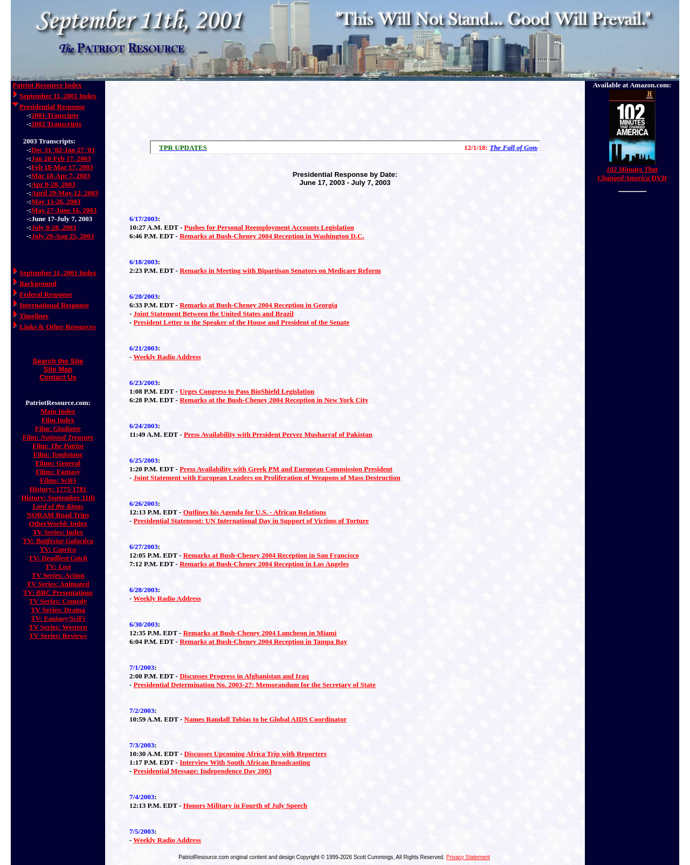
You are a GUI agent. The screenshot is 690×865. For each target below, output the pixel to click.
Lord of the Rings (57, 506)
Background (37, 283)
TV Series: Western (58, 627)
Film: (58, 428)
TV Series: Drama (58, 610)
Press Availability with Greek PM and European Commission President (286, 469)
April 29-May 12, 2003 (64, 193)
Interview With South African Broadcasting (245, 762)
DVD (631, 173)
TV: (58, 541)
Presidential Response (52, 106)
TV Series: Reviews (58, 635)
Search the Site (58, 361)
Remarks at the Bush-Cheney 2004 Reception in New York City (274, 400)
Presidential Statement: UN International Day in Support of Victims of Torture (251, 521)
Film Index (58, 420)
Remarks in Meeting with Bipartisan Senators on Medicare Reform (280, 270)
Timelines (34, 316)
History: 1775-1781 (58, 489)
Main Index (57, 411)
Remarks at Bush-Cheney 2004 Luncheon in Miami (260, 633)
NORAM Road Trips (58, 515)
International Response (54, 305)
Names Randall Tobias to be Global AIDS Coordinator (265, 719)
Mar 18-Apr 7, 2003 (60, 175)
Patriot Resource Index (46, 85)
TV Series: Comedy (58, 601)
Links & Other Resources (57, 326)
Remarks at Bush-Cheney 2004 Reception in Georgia (258, 305)
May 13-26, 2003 (55, 201)
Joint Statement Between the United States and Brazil (214, 314)
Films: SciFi (58, 480)
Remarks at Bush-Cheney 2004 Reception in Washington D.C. (272, 236)
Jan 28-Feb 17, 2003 (61, 158)
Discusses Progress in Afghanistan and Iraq (244, 676)
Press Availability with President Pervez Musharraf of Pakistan (278, 434)
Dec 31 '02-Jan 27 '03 (63, 150)
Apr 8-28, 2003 (53, 184)
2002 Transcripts (56, 124)
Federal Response (45, 294)
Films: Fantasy (58, 472)
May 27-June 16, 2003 (63, 210)
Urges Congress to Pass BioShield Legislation (247, 391)
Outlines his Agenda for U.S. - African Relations (254, 512)
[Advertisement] (345, 108)
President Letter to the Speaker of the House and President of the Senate (242, 322)
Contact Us (58, 377)
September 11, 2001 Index (57, 96)
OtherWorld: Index (58, 523)
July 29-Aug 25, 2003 (62, 236)
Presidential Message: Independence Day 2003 (203, 771)
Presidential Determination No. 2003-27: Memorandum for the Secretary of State (255, 685)
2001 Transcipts (54, 115)
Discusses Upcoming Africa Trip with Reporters (255, 754)
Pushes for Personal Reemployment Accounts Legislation (269, 227)
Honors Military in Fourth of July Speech (245, 805)
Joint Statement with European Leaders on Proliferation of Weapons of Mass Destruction (267, 477)
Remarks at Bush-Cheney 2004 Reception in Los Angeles (264, 564)
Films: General (58, 463)
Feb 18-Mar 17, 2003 (62, 167)
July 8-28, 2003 (53, 227)
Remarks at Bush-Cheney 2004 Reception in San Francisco (271, 555)
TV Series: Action (58, 575)
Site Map (58, 369)
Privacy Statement (468, 857)
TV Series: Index (58, 532)
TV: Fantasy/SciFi (58, 618)
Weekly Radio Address (167, 357)
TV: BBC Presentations (58, 592)
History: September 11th (57, 497)
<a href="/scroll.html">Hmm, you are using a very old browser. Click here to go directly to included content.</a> (345, 147)
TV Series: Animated (57, 584)
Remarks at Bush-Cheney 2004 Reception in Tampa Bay (263, 641)
